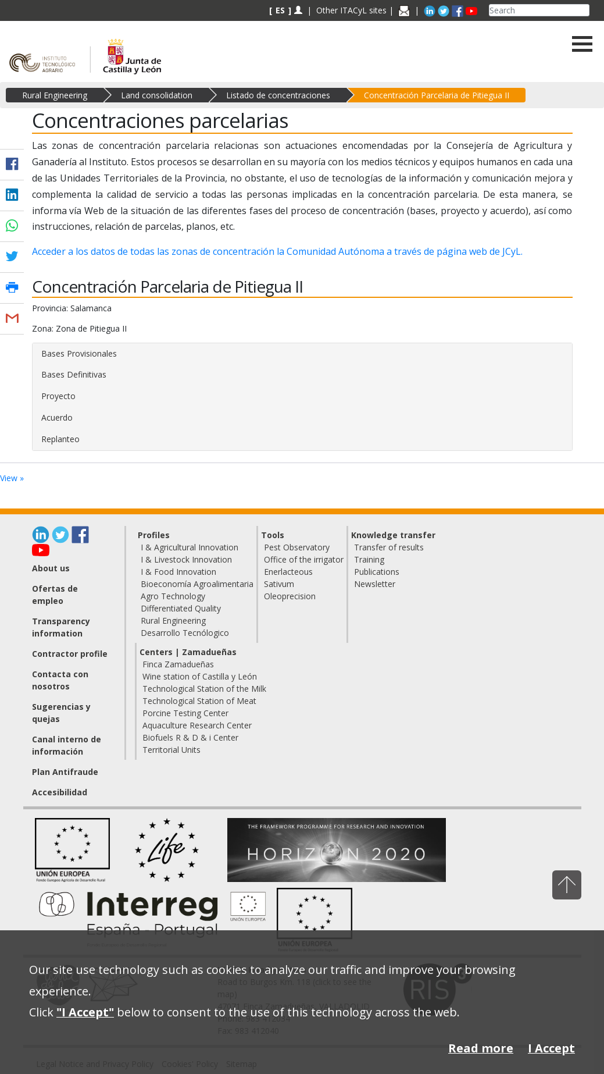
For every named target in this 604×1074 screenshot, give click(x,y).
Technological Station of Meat (199, 700)
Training (369, 559)
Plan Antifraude (65, 771)
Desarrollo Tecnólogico (185, 632)
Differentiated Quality (181, 608)
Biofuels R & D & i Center (190, 737)
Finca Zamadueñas (178, 664)
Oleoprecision (290, 596)
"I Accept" (85, 1012)
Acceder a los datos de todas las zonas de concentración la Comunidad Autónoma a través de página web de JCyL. (277, 251)
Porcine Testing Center (185, 713)
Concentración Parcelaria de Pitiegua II (436, 95)
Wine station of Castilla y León (199, 676)
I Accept (551, 1048)
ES (280, 10)
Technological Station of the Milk (204, 688)
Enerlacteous (288, 571)
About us (51, 568)
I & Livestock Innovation (186, 559)
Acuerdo (57, 417)
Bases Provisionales (79, 353)
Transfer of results (389, 547)
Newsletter (374, 583)
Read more (480, 1048)
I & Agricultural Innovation (189, 547)
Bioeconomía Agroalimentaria (197, 583)
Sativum (279, 583)
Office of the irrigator (304, 559)
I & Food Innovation (178, 571)
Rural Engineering (54, 95)
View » (12, 477)
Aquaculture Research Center (197, 725)
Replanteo (60, 438)
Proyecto (58, 395)
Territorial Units (171, 749)
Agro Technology (173, 596)
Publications (376, 571)
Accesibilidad (59, 792)
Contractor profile (70, 653)
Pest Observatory (297, 547)
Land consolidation (156, 95)
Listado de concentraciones (278, 95)
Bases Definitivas (73, 374)
